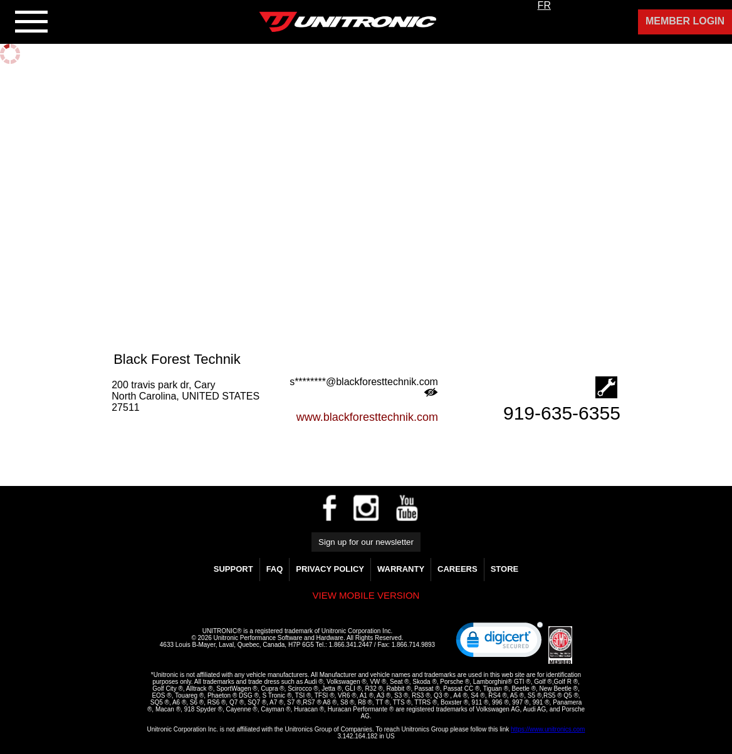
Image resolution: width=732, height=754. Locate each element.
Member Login (685, 21)
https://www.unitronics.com (548, 729)
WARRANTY (400, 569)
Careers (457, 569)
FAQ (274, 569)
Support (233, 569)
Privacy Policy (330, 569)
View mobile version (366, 595)
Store (505, 569)
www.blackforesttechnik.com (367, 417)
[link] (499, 642)
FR (544, 5)
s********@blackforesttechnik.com (364, 386)
